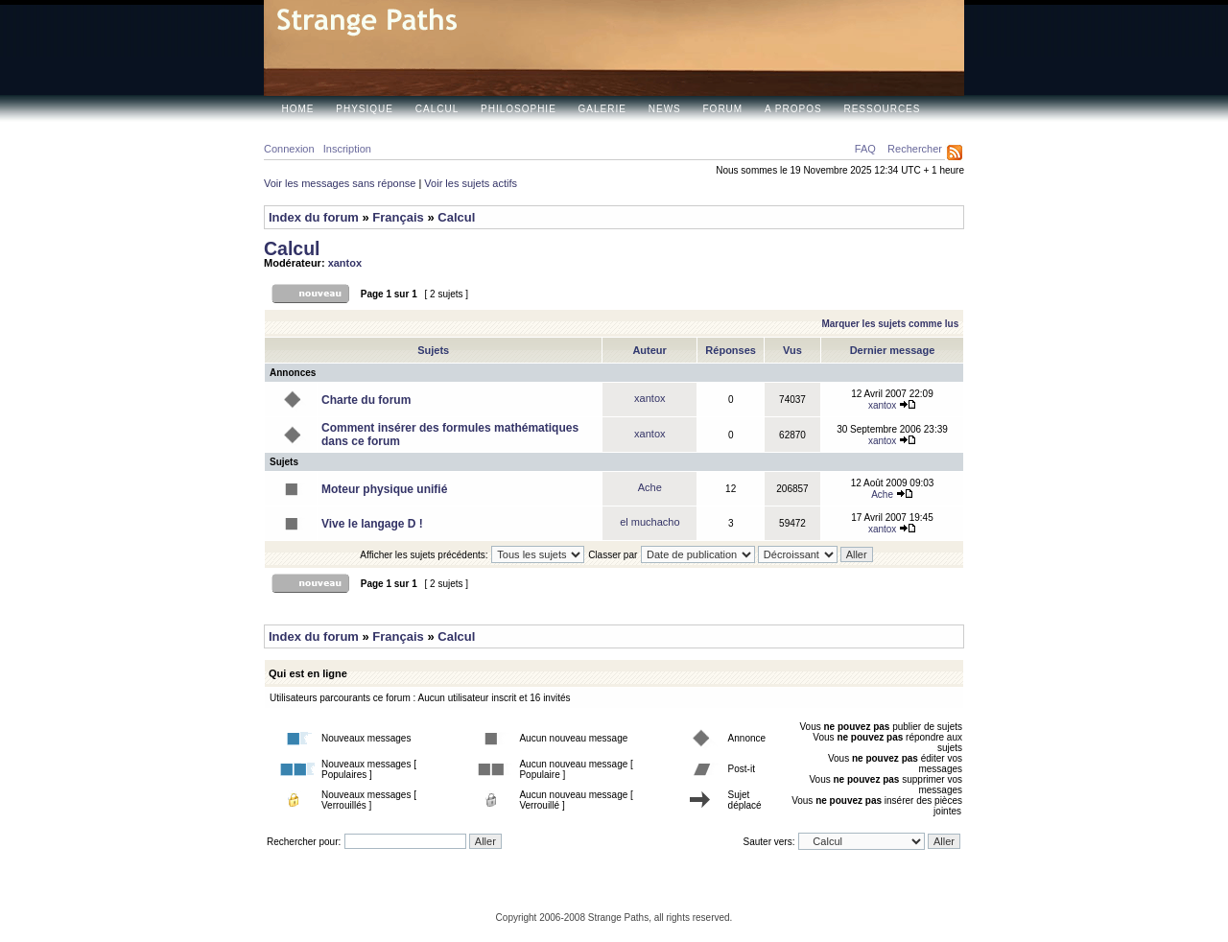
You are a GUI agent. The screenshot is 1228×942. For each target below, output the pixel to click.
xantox (345, 263)
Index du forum (314, 217)
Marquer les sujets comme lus (889, 323)
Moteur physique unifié (384, 489)
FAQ (865, 148)
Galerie (602, 109)
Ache (650, 487)
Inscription (347, 148)
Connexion (289, 148)
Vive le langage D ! (372, 523)
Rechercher (914, 148)
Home (298, 109)
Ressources (881, 109)
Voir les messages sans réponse (339, 183)
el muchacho (649, 522)
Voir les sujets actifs (470, 183)
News (665, 109)
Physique (364, 109)
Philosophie (518, 109)
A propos (793, 109)
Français (397, 217)
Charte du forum (366, 400)
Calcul (437, 109)
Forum (723, 109)
